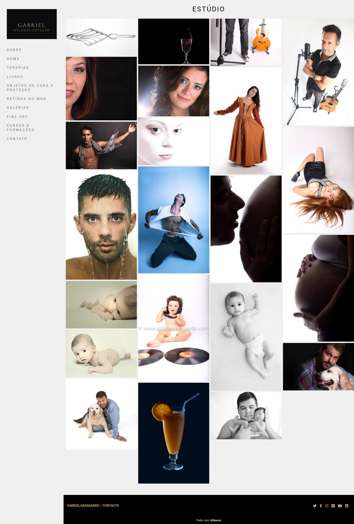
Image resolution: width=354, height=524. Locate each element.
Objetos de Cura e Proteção (30, 88)
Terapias (18, 68)
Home (13, 59)
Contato (17, 139)
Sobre (14, 50)
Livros (15, 77)
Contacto (111, 506)
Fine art (17, 117)
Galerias (18, 108)
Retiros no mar (27, 99)
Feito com (208, 520)
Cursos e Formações (20, 128)
